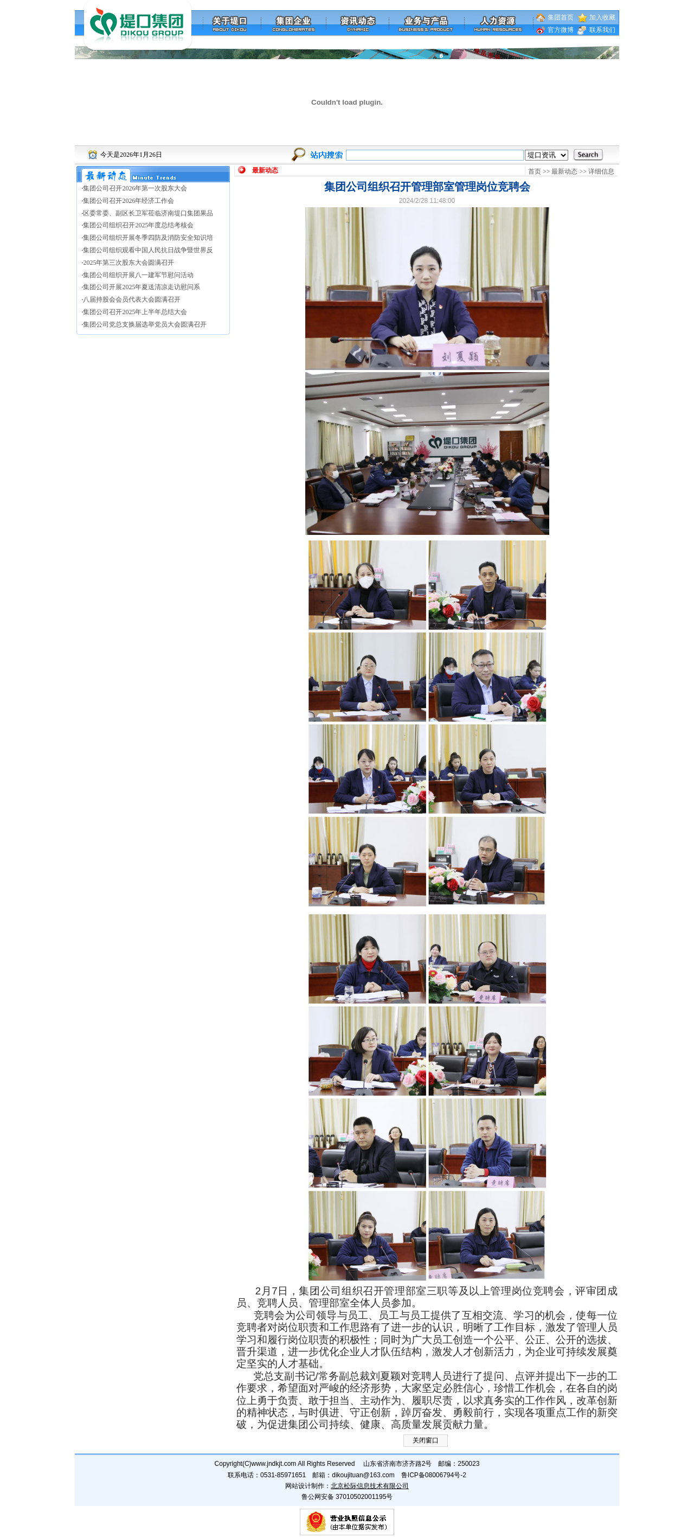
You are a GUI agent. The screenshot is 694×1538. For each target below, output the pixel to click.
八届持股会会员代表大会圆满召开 (132, 299)
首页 (534, 171)
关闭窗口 (426, 1440)
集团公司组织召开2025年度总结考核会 (138, 225)
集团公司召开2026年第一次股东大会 (135, 188)
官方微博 (561, 30)
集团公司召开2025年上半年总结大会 (135, 312)
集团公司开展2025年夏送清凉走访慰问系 (141, 287)
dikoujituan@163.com (363, 1475)
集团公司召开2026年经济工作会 (128, 201)
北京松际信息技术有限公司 (370, 1486)
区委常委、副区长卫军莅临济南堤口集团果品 (148, 213)
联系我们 (602, 30)
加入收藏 (602, 17)
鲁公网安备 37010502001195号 (347, 1497)
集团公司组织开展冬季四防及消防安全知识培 (148, 237)
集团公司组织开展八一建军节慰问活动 (138, 275)
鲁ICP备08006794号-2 (433, 1475)
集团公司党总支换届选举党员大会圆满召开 (145, 324)
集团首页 (561, 17)
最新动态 (564, 171)
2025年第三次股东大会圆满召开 (128, 262)
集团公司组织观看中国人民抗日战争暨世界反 (148, 250)
